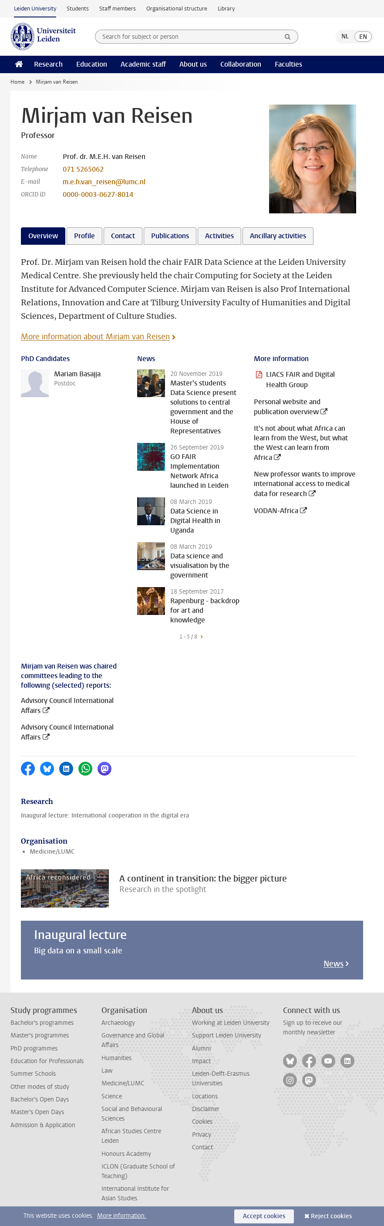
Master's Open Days (37, 1112)
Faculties (288, 64)
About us (193, 64)
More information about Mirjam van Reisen (95, 336)
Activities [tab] (219, 235)
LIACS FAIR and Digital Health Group (300, 379)
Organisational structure (176, 8)
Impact (201, 1061)
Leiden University (35, 8)
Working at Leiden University (230, 1023)
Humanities (116, 1058)
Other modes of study (39, 1087)
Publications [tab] (170, 235)
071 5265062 (83, 169)
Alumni (201, 1048)
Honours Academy (126, 1154)
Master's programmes (39, 1035)
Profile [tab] (84, 235)
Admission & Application (42, 1125)
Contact (202, 1147)
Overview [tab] (43, 235)
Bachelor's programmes (42, 1023)
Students (78, 8)
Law (107, 1071)
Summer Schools (33, 1074)
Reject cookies (331, 1216)
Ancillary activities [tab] (278, 235)
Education (91, 64)
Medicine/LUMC (52, 852)
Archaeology (118, 1023)
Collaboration (240, 64)
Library (226, 8)
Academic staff (143, 64)
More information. (121, 1216)
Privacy (201, 1135)
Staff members (117, 8)
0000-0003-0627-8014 (98, 194)
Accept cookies (264, 1216)
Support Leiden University (226, 1035)
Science (111, 1096)
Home (17, 81)
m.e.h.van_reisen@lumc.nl (104, 181)
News (333, 964)
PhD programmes (33, 1048)
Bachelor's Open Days (39, 1099)
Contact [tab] (123, 235)
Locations (205, 1096)
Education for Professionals (47, 1061)
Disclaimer (205, 1109)
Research (48, 64)
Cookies (202, 1122)
